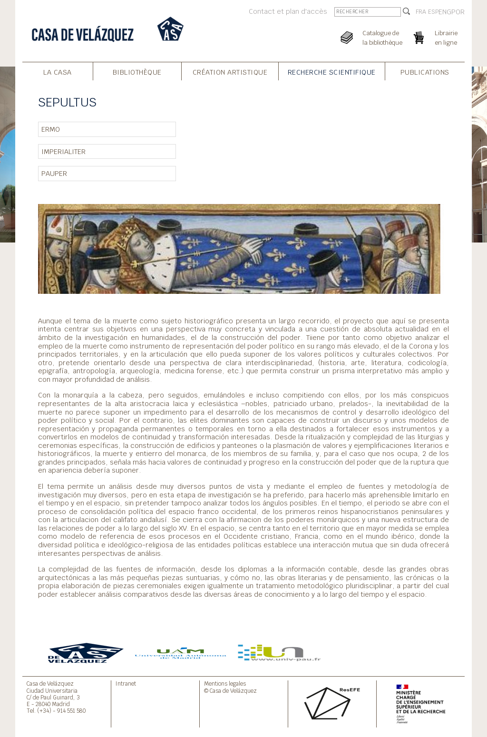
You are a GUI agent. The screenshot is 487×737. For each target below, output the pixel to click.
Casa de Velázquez (50, 683)
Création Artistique (230, 72)
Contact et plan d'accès (288, 11)
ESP (433, 12)
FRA (421, 12)
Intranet (126, 683)
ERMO (50, 129)
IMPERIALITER (63, 151)
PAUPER (54, 173)
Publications (424, 72)
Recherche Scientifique (332, 72)
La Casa (57, 72)
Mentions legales (225, 683)
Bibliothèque (137, 72)
